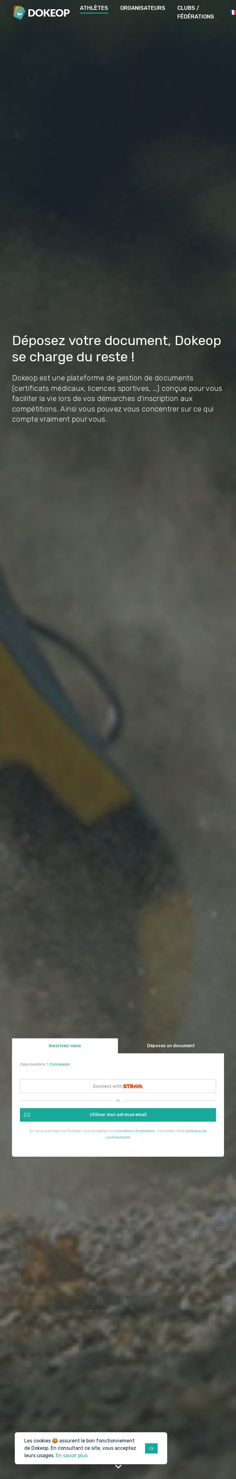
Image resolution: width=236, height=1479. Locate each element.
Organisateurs (142, 8)
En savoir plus (72, 1455)
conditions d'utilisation (135, 1131)
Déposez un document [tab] (171, 1045)
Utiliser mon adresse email (118, 1114)
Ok (151, 1448)
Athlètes (94, 8)
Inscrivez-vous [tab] (65, 1045)
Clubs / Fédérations (195, 12)
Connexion (59, 1064)
